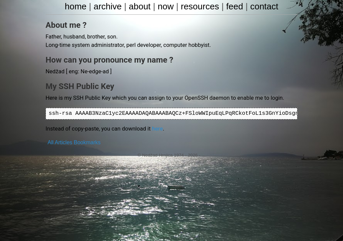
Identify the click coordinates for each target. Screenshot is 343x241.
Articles (63, 141)
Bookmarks (87, 141)
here (153, 128)
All (51, 141)
